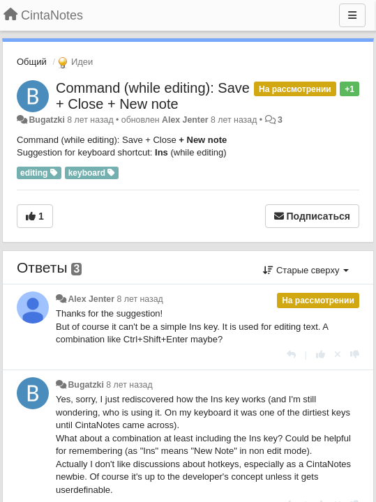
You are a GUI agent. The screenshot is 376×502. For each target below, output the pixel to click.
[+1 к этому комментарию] (320, 354)
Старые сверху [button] (306, 270)
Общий (32, 61)
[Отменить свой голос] (337, 354)
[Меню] (352, 15)
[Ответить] (291, 354)
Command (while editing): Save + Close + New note (153, 96)
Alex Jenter (185, 120)
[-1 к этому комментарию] (354, 354)
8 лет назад (139, 299)
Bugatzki (46, 120)
